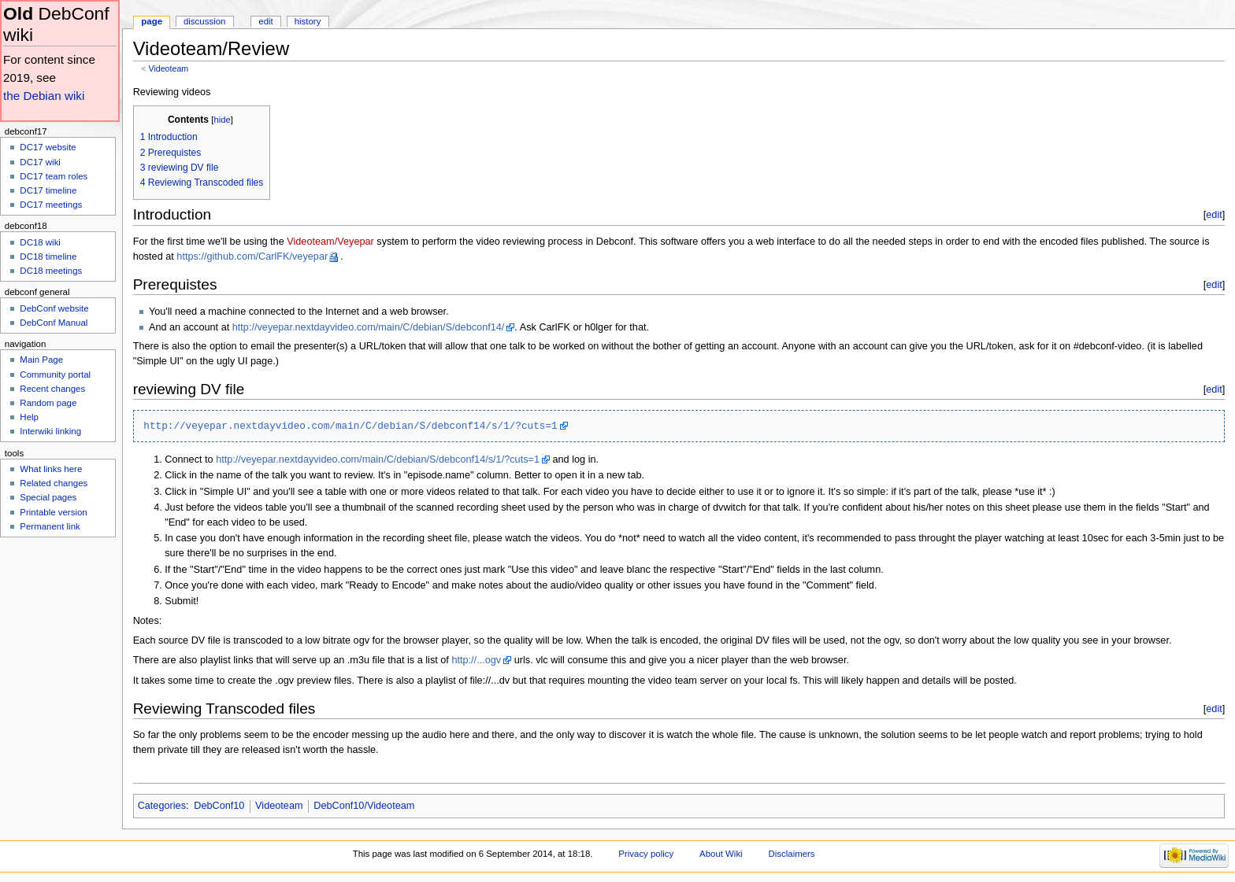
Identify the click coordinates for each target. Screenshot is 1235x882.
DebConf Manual (53, 322)
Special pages (48, 497)
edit (1214, 214)
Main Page (41, 359)
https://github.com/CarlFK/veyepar (252, 256)
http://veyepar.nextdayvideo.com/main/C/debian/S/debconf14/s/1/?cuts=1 (350, 426)
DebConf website (54, 308)
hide (221, 119)
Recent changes (52, 388)
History (308, 21)
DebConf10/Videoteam (363, 805)
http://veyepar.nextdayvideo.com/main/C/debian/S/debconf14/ (368, 327)
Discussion (204, 21)
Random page (48, 403)
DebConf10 (219, 805)
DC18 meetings (51, 270)
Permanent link (50, 526)
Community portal (55, 374)
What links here (51, 469)
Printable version (53, 512)
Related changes (53, 483)
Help (29, 417)
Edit (265, 21)
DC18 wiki (40, 242)
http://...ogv (476, 660)
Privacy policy (645, 853)
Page (151, 21)
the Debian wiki (43, 95)
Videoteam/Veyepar (330, 241)
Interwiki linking (50, 431)
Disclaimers (792, 853)
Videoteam (168, 68)
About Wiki (721, 853)
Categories (162, 805)
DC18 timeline (48, 256)
